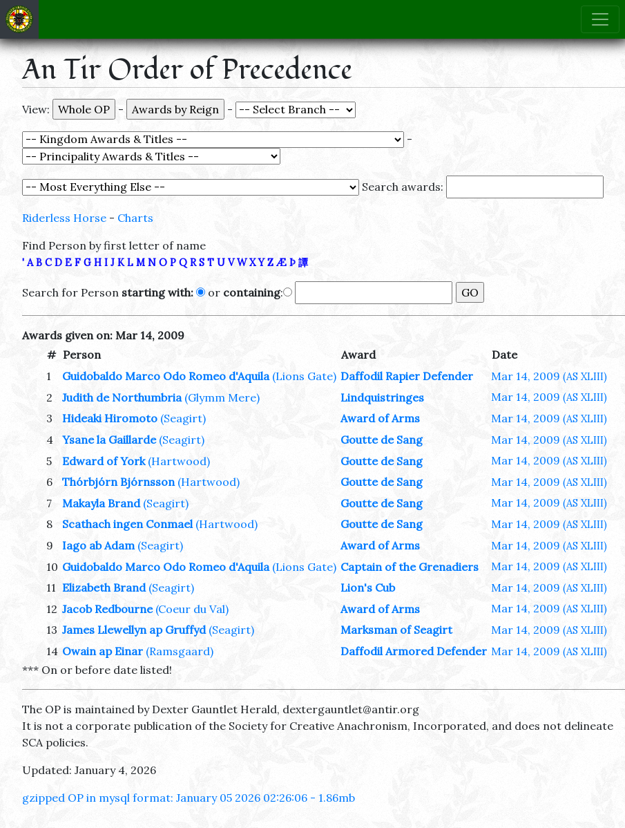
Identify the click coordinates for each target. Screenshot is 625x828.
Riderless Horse (64, 218)
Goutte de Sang (381, 439)
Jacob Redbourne (107, 609)
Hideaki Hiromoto (109, 418)
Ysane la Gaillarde (109, 439)
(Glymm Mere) (222, 397)
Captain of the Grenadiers (409, 567)
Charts (135, 218)
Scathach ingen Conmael (127, 524)
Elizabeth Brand (104, 587)
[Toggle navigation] (600, 19)
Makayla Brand (101, 503)
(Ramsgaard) (179, 651)
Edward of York (103, 461)
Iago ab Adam (98, 545)
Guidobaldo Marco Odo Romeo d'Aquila (165, 376)
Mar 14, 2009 (549, 376)
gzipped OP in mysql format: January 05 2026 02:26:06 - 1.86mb (188, 798)
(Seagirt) (183, 418)
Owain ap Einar (102, 651)
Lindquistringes (382, 397)
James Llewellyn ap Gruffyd (134, 630)
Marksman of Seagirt (396, 630)
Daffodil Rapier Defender (406, 376)
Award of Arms (380, 418)
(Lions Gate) (304, 376)
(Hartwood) (179, 461)
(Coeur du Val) (192, 609)
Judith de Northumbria (122, 397)
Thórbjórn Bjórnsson (118, 482)
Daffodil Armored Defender (413, 651)
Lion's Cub (367, 587)
